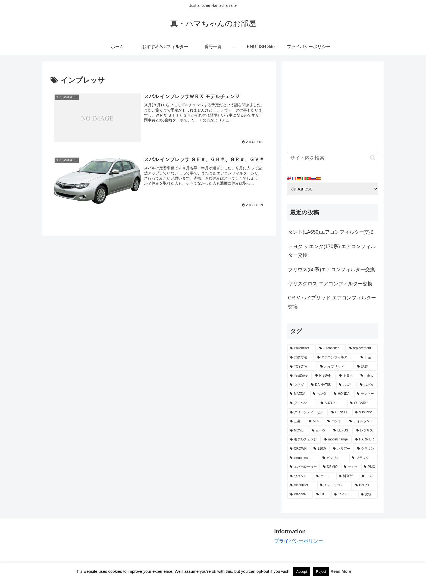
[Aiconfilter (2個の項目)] (301, 485)
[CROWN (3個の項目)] (298, 449)
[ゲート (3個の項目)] (324, 476)
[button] (372, 158)
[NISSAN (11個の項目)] (324, 376)
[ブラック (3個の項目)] (363, 458)
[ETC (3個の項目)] (368, 476)
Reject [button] (321, 571)
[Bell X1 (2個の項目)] (365, 485)
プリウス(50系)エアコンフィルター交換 (331, 269)
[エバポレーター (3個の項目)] (303, 467)
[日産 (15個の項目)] (368, 357)
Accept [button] (301, 571)
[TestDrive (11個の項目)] (299, 376)
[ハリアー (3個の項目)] (342, 449)
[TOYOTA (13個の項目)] (302, 367)
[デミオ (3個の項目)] (350, 467)
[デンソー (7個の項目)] (366, 394)
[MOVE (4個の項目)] (297, 431)
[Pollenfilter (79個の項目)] (301, 348)
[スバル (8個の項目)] (368, 385)
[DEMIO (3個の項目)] (330, 467)
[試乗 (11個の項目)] (366, 367)
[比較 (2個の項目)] (368, 494)
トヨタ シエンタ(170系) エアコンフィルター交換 (331, 251)
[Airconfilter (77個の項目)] (331, 348)
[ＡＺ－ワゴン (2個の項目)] (334, 485)
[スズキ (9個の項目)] (346, 385)
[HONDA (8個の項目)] (342, 394)
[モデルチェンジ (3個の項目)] (304, 440)
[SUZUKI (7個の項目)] (332, 403)
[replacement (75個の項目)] (362, 348)
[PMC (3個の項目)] (369, 467)
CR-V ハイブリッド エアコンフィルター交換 (332, 302)
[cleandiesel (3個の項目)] (303, 458)
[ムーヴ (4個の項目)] (319, 431)
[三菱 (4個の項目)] (296, 421)
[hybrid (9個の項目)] (368, 376)
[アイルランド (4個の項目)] (362, 421)
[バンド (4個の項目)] (335, 421)
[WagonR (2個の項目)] (300, 494)
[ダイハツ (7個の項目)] (302, 403)
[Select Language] (332, 189)
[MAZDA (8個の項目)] (298, 394)
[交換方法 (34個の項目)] (300, 357)
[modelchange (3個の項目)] (337, 440)
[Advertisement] (332, 105)
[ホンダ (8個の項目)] (320, 394)
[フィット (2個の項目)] (344, 494)
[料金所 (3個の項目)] (347, 476)
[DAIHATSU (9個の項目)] (322, 385)
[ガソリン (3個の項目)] (334, 458)
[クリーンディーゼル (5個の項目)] (307, 412)
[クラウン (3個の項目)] (366, 449)
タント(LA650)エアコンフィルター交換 (331, 232)
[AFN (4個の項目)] (315, 421)
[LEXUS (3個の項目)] (342, 431)
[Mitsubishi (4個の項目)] (365, 412)
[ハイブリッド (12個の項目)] (336, 367)
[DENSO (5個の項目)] (340, 412)
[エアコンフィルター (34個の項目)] (336, 357)
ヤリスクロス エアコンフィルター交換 (330, 283)
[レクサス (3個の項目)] (366, 431)
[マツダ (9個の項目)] (297, 385)
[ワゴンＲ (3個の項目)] (299, 476)
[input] (332, 158)
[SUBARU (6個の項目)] (362, 403)
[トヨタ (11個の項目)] (347, 376)
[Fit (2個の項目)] (322, 494)
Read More (340, 571)
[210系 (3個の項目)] (320, 449)
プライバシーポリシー (298, 541)
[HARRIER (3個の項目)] (365, 440)
